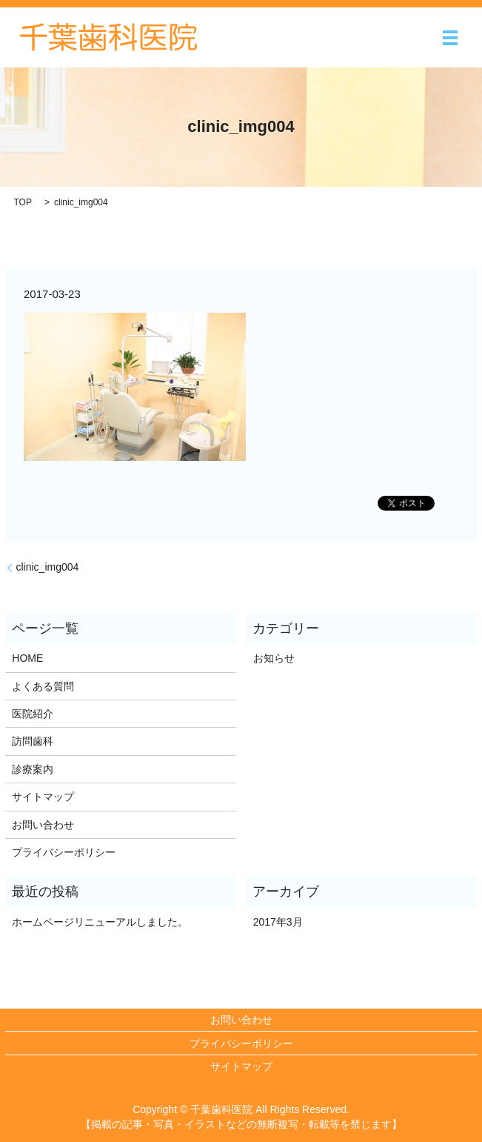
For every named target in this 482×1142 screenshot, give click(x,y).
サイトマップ (43, 797)
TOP (23, 202)
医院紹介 (32, 714)
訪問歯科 (32, 741)
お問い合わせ (43, 825)
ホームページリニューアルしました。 (100, 922)
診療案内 (32, 769)
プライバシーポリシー (64, 852)
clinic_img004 (47, 567)
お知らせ (274, 658)
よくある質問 (43, 686)
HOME (27, 658)
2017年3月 (278, 922)
